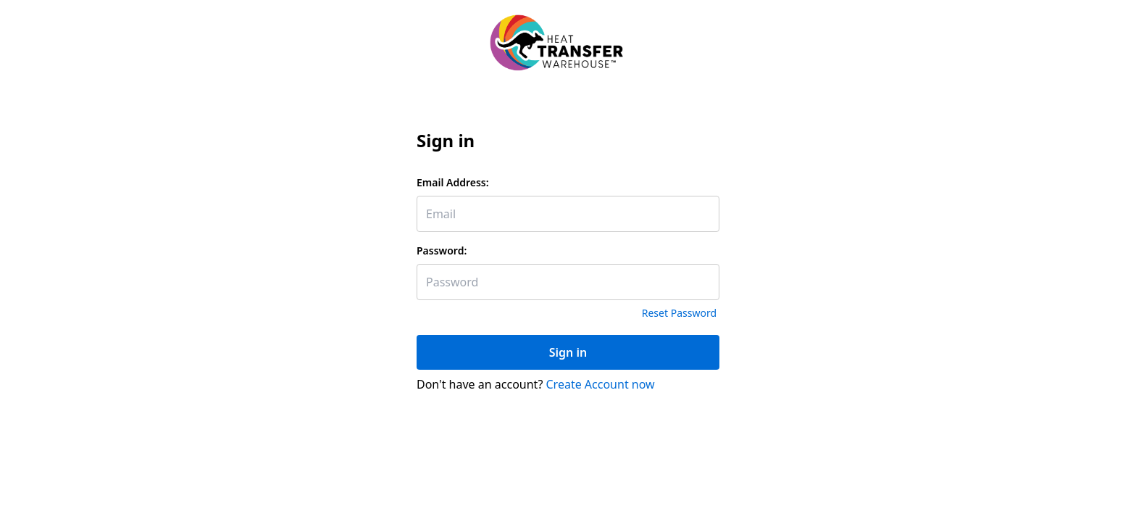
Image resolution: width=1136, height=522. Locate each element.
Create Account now (600, 384)
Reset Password (679, 313)
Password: (442, 250)
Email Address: (453, 182)
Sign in (568, 352)
